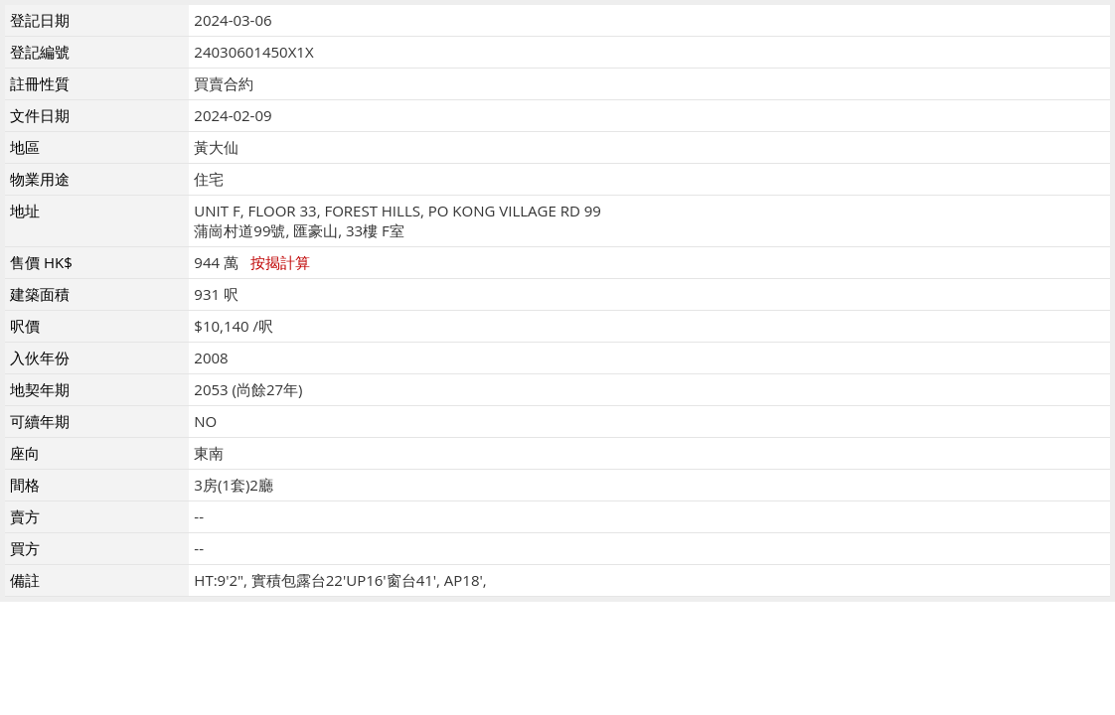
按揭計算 (280, 262)
